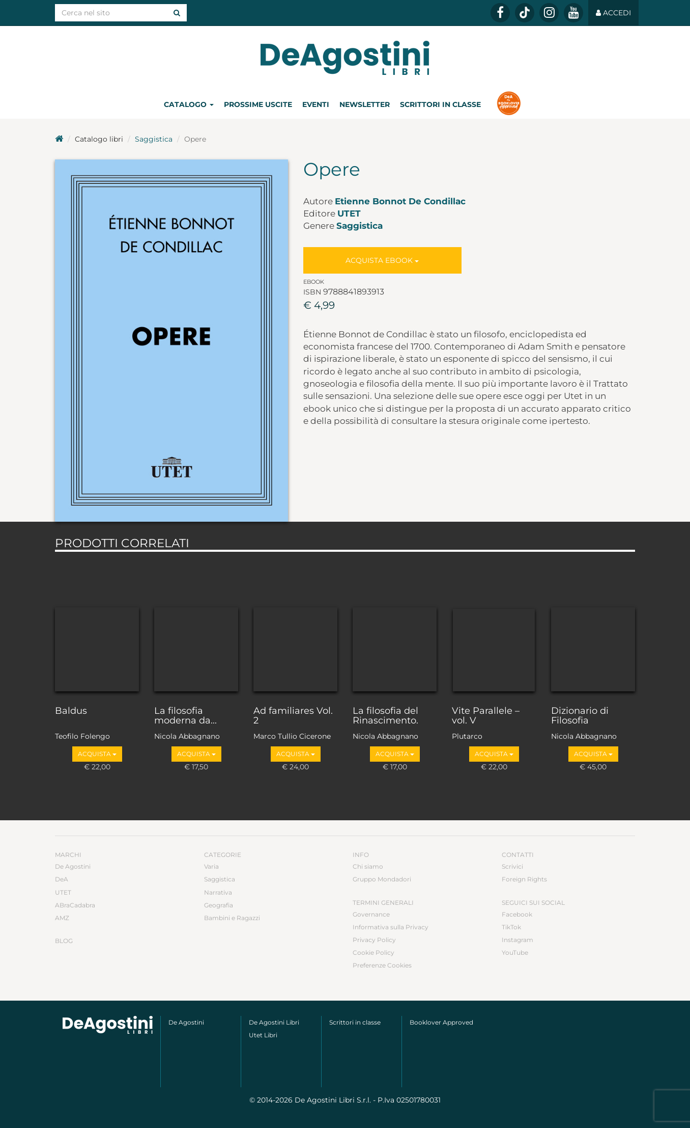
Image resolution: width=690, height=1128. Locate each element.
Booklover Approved (441, 1022)
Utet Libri (263, 1035)
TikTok (511, 927)
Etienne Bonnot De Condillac (400, 201)
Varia (211, 866)
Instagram (517, 940)
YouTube (515, 952)
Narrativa (218, 892)
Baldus (71, 711)
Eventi (315, 104)
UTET (349, 213)
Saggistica (153, 139)
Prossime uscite (258, 104)
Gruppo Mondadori (382, 879)
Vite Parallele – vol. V (486, 716)
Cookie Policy (373, 952)
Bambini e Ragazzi (232, 918)
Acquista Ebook (382, 260)
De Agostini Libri (274, 1022)
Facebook (517, 914)
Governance (371, 914)
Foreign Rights (524, 879)
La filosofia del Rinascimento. (385, 716)
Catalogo (189, 104)
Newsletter (364, 104)
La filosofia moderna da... (185, 716)
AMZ (62, 918)
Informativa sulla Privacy (390, 927)
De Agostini (73, 866)
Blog (64, 941)
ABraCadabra (75, 905)
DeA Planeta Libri (345, 58)
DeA (61, 879)
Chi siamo (368, 866)
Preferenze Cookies (382, 965)
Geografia (218, 905)
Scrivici (512, 866)
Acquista (97, 754)
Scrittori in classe (440, 104)
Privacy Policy (374, 940)
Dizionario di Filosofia (580, 716)
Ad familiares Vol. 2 (293, 716)
